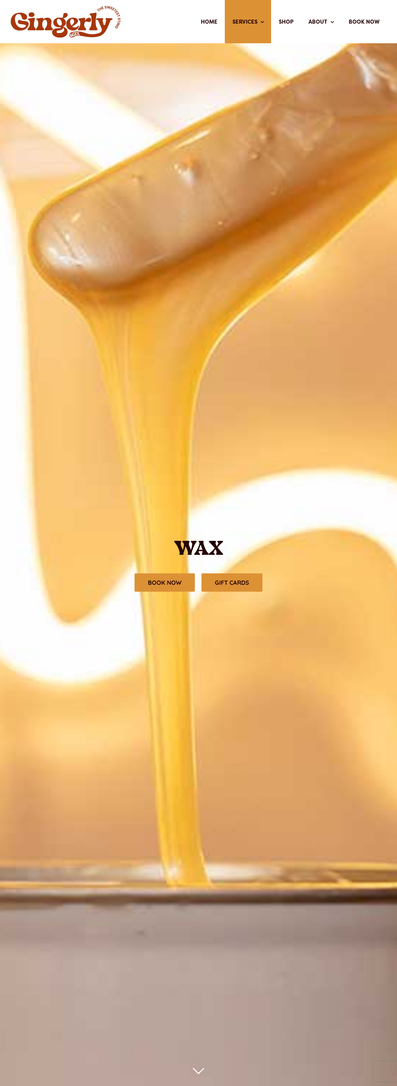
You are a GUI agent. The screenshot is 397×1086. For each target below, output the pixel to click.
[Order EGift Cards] (231, 582)
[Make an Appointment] (165, 582)
